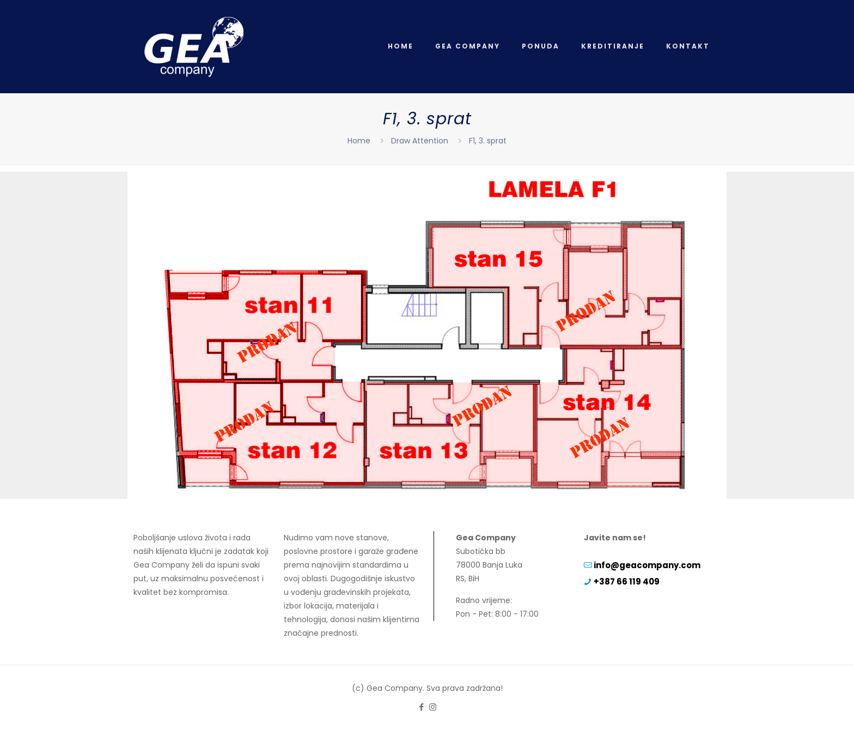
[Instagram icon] (433, 707)
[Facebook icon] (421, 707)
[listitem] (266, 327)
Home (358, 140)
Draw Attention (419, 140)
